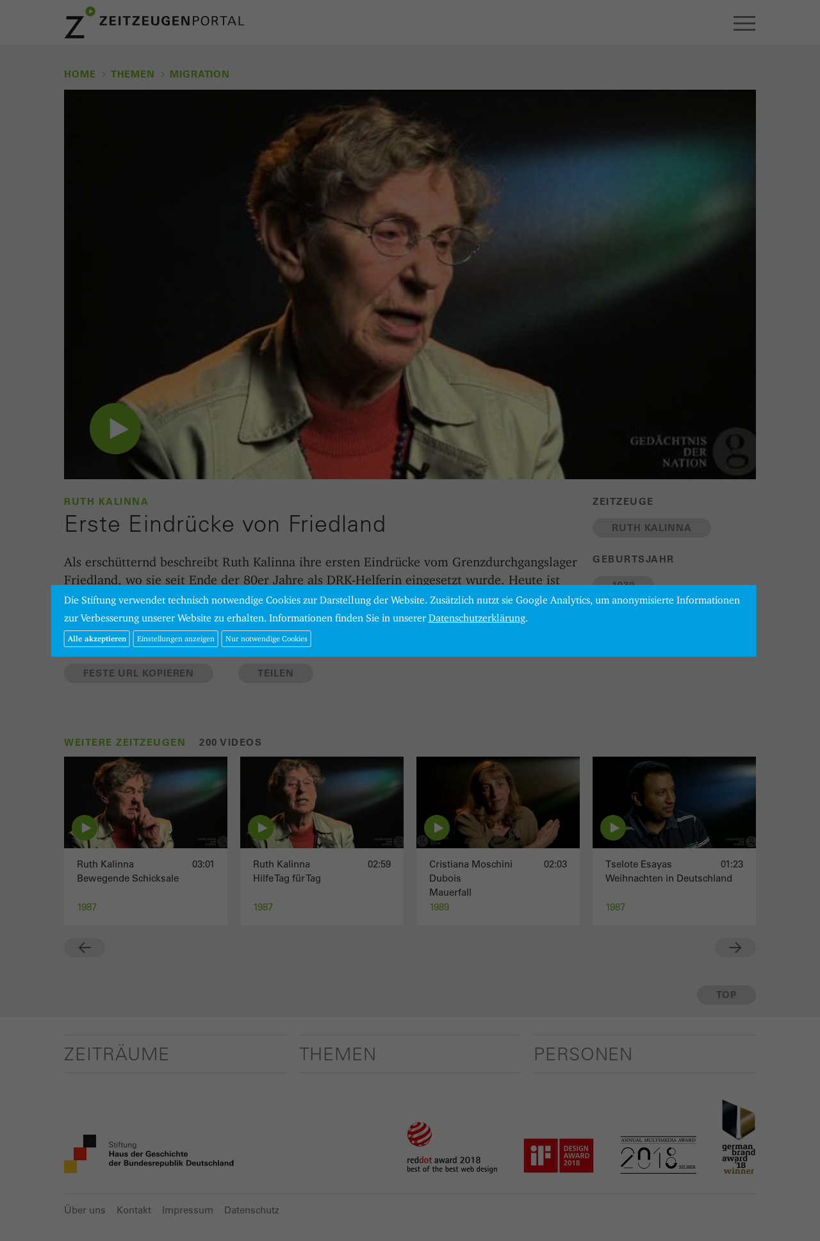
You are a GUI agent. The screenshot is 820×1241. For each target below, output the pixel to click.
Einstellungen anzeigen (176, 638)
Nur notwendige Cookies (267, 638)
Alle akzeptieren (97, 638)
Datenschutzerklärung (477, 618)
